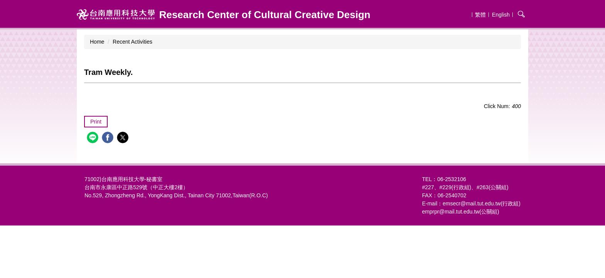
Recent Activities (132, 42)
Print (95, 122)
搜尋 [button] (521, 14)
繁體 (480, 15)
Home (97, 42)
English (501, 15)
